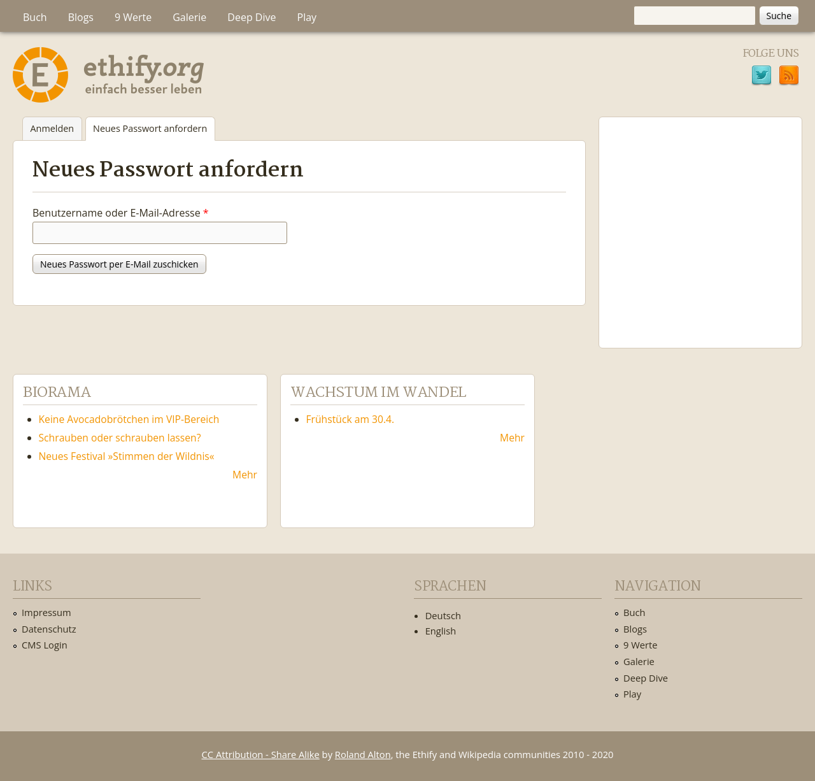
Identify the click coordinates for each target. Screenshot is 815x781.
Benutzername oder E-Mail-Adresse (120, 213)
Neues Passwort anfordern (154, 131)
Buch (35, 17)
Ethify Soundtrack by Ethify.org (700, 222)
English (441, 630)
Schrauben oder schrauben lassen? (120, 438)
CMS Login (44, 644)
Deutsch (443, 615)
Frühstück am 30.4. (350, 419)
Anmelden (52, 128)
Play (307, 17)
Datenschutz (49, 628)
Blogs (81, 17)
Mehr (244, 475)
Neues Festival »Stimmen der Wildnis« (127, 456)
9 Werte (133, 17)
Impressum (46, 612)
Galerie (189, 17)
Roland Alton (363, 754)
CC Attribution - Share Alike (261, 754)
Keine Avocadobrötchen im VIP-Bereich (129, 419)
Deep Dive (251, 17)
